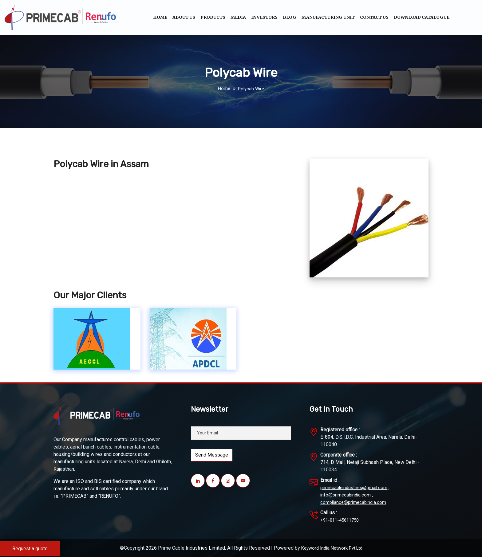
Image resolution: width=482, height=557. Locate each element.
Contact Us (374, 17)
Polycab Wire (251, 89)
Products (212, 17)
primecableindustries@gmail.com (356, 487)
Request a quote (30, 548)
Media (238, 17)
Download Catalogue (421, 17)
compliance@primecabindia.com (354, 502)
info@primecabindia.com (346, 495)
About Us (183, 17)
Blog (289, 17)
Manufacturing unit (328, 17)
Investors (264, 17)
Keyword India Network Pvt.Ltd (331, 548)
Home (160, 17)
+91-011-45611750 (341, 520)
